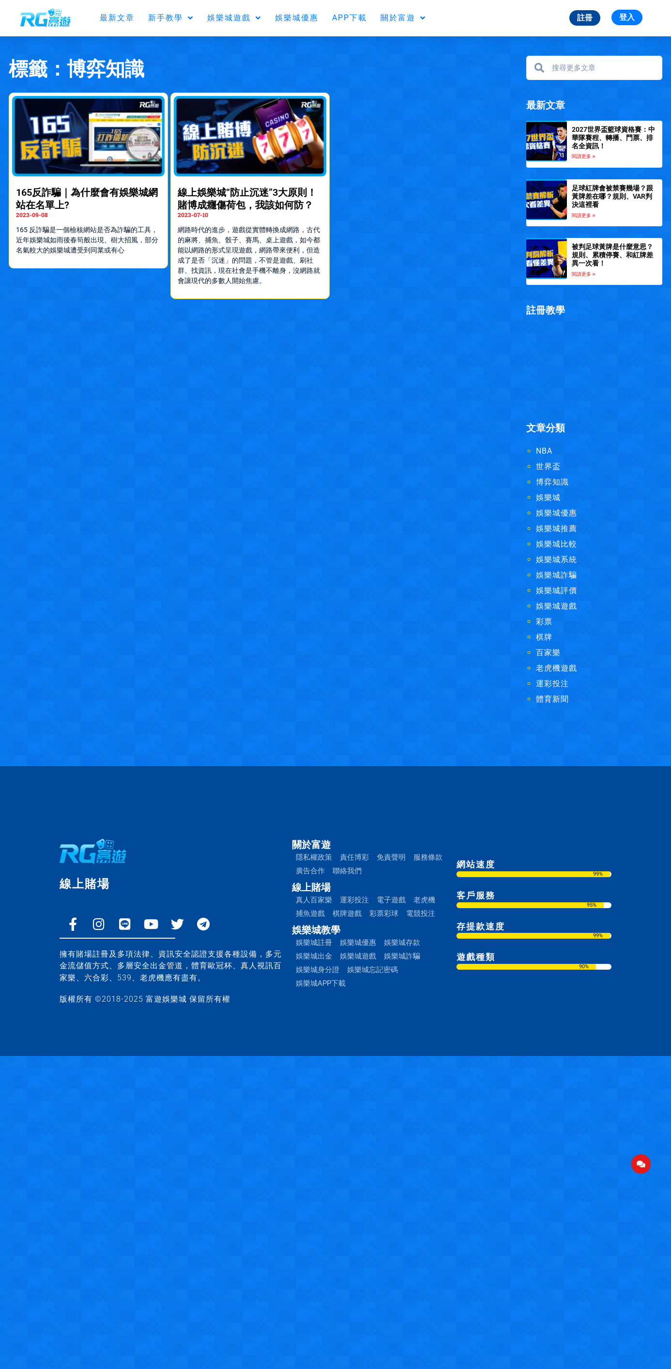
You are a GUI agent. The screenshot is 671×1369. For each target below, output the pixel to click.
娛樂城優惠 (297, 17)
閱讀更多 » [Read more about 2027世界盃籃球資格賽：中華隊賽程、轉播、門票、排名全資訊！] (583, 156)
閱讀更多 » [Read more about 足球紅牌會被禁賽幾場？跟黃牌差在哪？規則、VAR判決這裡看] (583, 215)
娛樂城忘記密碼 (372, 969)
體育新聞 (552, 699)
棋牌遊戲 (347, 913)
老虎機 (424, 900)
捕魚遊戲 (310, 913)
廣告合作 (310, 870)
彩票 (544, 621)
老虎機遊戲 (556, 668)
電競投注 (420, 913)
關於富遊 (403, 18)
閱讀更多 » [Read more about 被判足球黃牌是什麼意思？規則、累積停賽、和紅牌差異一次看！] (583, 274)
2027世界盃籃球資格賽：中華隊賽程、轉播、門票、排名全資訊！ (613, 138)
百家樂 (548, 652)
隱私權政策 (314, 857)
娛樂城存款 (402, 942)
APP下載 (349, 17)
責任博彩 (354, 857)
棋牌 (544, 637)
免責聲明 (391, 857)
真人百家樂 (314, 900)
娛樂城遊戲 (234, 18)
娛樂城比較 (556, 544)
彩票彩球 (383, 913)
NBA (544, 451)
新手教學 (171, 18)
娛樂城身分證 (317, 969)
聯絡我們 (347, 870)
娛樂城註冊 (314, 942)
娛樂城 (548, 497)
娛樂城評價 (556, 590)
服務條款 (427, 857)
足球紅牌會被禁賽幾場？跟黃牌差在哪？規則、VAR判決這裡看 (612, 196)
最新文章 (117, 17)
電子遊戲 (391, 900)
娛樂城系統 (556, 559)
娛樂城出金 (314, 956)
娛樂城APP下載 (321, 983)
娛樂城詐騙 (556, 575)
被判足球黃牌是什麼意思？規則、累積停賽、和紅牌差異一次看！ (612, 255)
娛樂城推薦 (556, 528)
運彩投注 (552, 683)
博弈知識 (552, 482)
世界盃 (548, 466)
